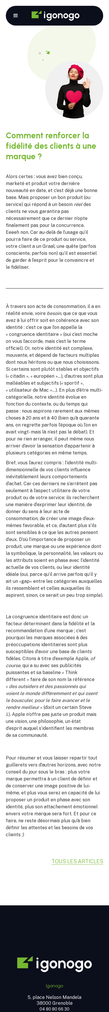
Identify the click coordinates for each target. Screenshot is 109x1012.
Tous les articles (77, 861)
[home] (55, 15)
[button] (16, 16)
